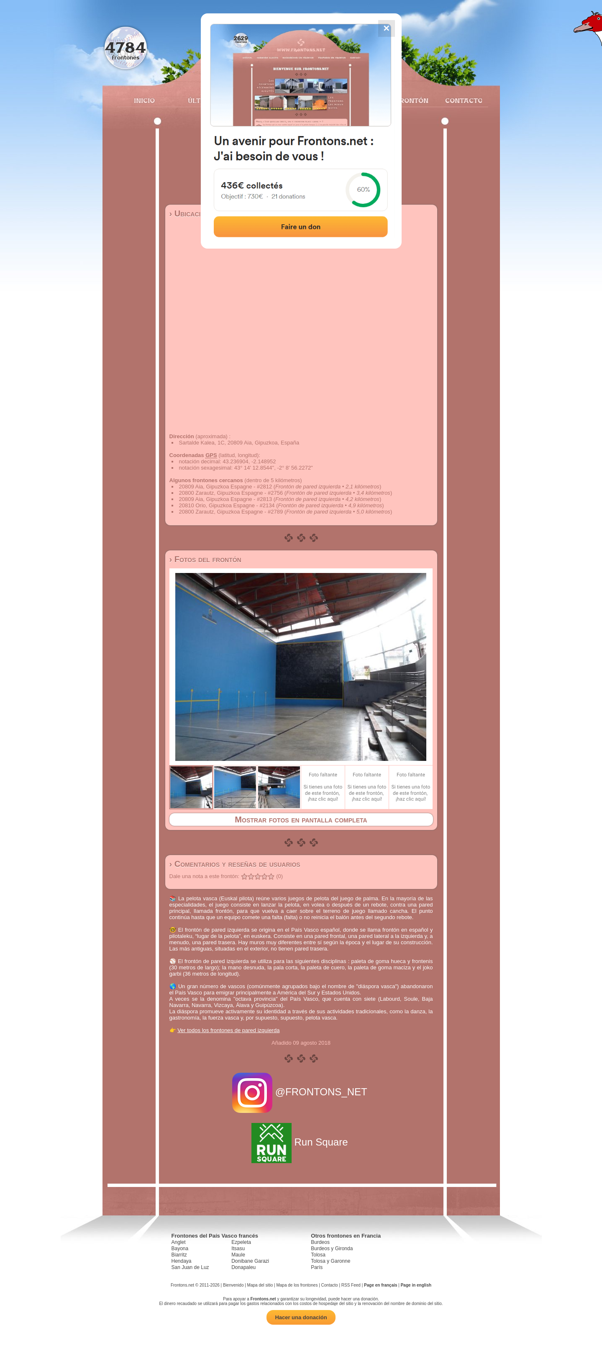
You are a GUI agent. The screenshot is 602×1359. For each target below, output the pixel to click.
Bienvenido (233, 1285)
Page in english (416, 1285)
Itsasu (238, 1248)
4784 (125, 47)
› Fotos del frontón (205, 559)
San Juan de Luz (190, 1267)
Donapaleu (243, 1267)
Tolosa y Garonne (330, 1261)
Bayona (180, 1248)
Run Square (301, 1142)
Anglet (179, 1242)
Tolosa (318, 1255)
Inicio (144, 100)
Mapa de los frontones (297, 1285)
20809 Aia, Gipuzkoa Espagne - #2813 (225, 499)
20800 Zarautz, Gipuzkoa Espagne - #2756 (231, 493)
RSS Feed (351, 1285)
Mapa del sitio (260, 1285)
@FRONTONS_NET (301, 1091)
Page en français (380, 1285)
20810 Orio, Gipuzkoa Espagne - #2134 (227, 505)
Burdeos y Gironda (332, 1248)
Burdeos (320, 1242)
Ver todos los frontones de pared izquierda (228, 1030)
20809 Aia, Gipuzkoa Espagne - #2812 (225, 486)
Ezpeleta (241, 1242)
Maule (238, 1255)
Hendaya (182, 1261)
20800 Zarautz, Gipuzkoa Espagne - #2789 (231, 512)
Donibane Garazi (250, 1261)
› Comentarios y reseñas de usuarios (234, 863)
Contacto (460, 100)
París (317, 1267)
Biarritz (179, 1255)
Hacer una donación (301, 1317)
